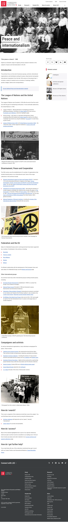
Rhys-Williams (6, 257)
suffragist (23, 367)
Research (27, 5)
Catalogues (56, 74)
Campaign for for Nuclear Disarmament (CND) (14, 188)
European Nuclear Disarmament (10, 282)
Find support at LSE (29, 513)
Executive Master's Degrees (30, 486)
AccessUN (28, 118)
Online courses (28, 484)
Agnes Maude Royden (8, 367)
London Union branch (8, 294)
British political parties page (27, 364)
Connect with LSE (9, 463)
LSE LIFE (26, 509)
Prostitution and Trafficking (9, 113)
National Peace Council (8, 287)
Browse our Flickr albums (59, 95)
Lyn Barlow (26, 357)
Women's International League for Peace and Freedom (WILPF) (18, 179)
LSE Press (49, 480)
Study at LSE (27, 475)
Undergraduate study (29, 476)
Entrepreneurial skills (29, 505)
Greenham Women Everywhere (10, 360)
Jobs (48, 503)
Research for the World (52, 478)
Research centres (50, 486)
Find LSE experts (50, 484)
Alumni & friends (62, 1)
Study (20, 5)
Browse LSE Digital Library (59, 88)
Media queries (50, 502)
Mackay (5, 260)
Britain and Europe (26, 269)
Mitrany (5, 262)
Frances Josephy (7, 254)
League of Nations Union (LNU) (10, 123)
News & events (46, 5)
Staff (56, 1)
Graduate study (28, 478)
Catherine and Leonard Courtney (10, 351)
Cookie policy (50, 511)
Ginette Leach (35, 357)
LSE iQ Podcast (50, 482)
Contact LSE (49, 507)
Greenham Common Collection (10, 356)
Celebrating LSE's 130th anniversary (54, 500)
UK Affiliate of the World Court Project (12, 297)
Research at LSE (50, 475)
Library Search (23, 111)
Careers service (28, 502)
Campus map (50, 505)
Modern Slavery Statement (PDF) (54, 518)
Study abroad (27, 489)
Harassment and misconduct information (33, 515)
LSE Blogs (49, 476)
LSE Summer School (29, 488)
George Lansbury (7, 364)
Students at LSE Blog (29, 511)
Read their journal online (23, 294)
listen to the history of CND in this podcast (13, 195)
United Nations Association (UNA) (28, 123)
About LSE (56, 5)
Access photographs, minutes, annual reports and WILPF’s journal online (20, 183)
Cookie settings (50, 496)
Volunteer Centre (28, 507)
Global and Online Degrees (30, 480)
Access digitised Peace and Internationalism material (15, 88)
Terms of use (50, 513)
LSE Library (27, 500)
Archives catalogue (7, 419)
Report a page (50, 509)
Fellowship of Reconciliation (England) (12, 291)
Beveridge (5, 252)
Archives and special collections (58, 83)
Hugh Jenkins (23, 191)
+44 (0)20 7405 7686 (5, 499)
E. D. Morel (5, 369)
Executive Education (29, 482)
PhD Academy (28, 503)
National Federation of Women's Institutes (13, 199)
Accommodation (28, 498)
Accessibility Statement (52, 516)
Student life (36, 5)
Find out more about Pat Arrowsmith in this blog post (19, 193)
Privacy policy (50, 515)
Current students (49, 1)
